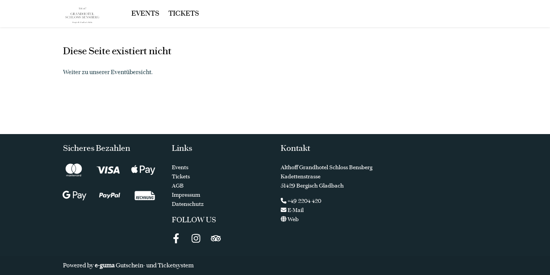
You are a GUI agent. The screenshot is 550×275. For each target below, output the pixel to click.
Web (290, 219)
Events (145, 13)
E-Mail (292, 210)
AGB (178, 185)
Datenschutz (188, 204)
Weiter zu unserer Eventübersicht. (108, 72)
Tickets (183, 13)
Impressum (186, 194)
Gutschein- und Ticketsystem (144, 265)
